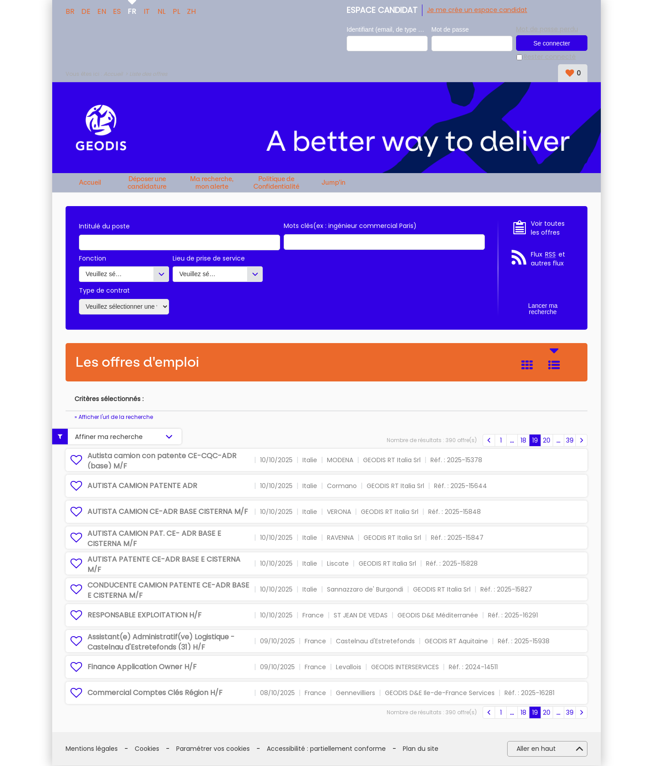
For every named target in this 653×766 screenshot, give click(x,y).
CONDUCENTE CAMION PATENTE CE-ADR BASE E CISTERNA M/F (168, 590)
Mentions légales (92, 749)
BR (70, 10)
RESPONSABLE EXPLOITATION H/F (144, 615)
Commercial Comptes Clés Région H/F (155, 692)
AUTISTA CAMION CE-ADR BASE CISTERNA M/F (167, 511)
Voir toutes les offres (548, 228)
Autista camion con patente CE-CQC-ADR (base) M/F (161, 461)
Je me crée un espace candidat (477, 9)
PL (176, 10)
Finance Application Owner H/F (142, 667)
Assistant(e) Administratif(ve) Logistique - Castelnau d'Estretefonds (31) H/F (161, 642)
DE (86, 10)
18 (523, 440)
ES (117, 10)
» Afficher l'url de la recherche (113, 417)
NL (161, 10)
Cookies (147, 749)
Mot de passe (450, 29)
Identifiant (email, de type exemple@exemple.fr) (387, 29)
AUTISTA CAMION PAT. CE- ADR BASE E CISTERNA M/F (154, 539)
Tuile (527, 364)
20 (546, 440)
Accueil (113, 74)
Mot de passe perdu (547, 29)
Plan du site (420, 749)
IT (147, 10)
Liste (554, 364)
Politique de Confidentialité (276, 182)
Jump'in (333, 183)
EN (101, 10)
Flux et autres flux (548, 259)
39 (570, 440)
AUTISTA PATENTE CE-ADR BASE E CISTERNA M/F (163, 565)
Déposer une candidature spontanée (147, 182)
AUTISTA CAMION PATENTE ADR (142, 485)
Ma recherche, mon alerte (212, 182)
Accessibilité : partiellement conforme (326, 749)
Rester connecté (550, 57)
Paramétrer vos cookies (213, 749)
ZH (191, 10)
